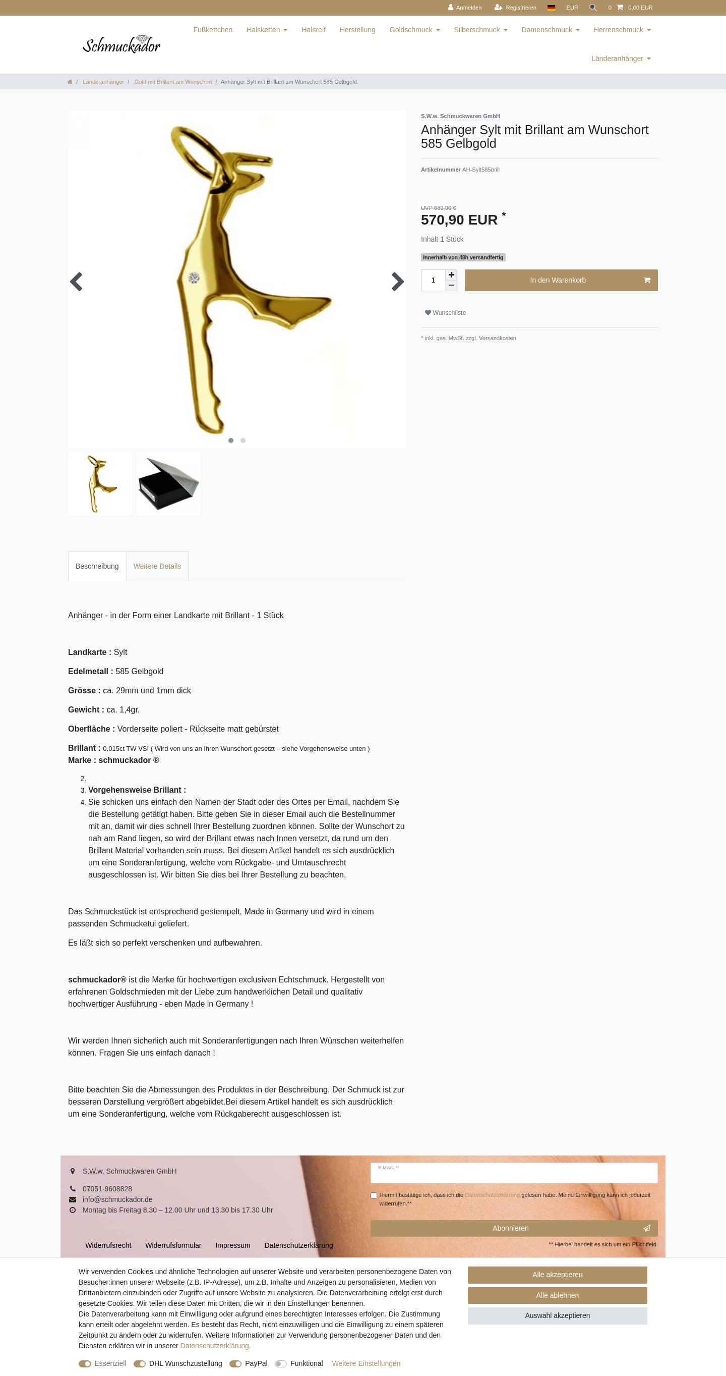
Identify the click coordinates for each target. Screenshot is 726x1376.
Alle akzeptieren (557, 1275)
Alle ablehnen (557, 1295)
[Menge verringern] (451, 286)
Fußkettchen (212, 30)
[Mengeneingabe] (433, 280)
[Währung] (571, 8)
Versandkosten (496, 338)
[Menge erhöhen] (451, 275)
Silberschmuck (477, 30)
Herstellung (358, 30)
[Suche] (593, 8)
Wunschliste (445, 312)
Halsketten (263, 30)
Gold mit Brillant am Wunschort (172, 82)
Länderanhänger (617, 58)
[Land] (549, 8)
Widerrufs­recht (108, 1245)
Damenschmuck (547, 30)
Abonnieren (571, 1228)
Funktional (306, 1363)
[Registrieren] (514, 8)
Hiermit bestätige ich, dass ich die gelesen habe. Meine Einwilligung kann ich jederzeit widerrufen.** (515, 1199)
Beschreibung (97, 566)
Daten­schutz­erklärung (214, 1346)
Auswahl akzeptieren (557, 1315)
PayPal (256, 1363)
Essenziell (111, 1363)
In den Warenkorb (590, 280)
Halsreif (313, 30)
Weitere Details (158, 566)
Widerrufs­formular (173, 1245)
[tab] (97, 566)
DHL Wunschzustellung (185, 1363)
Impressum (232, 1245)
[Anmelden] (463, 8)
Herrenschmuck (618, 30)
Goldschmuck (411, 30)
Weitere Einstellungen (366, 1363)
